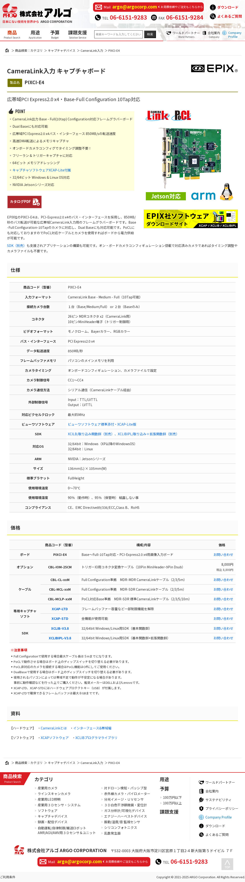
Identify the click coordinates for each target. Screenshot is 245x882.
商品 (12, 34)
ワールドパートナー (186, 35)
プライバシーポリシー (221, 808)
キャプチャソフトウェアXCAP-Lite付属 (41, 170)
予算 (55, 34)
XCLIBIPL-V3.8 (60, 638)
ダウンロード (227, 7)
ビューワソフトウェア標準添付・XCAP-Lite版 (102, 424)
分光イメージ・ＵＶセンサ (124, 799)
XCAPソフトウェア (55, 737)
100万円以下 (172, 797)
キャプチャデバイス (61, 50)
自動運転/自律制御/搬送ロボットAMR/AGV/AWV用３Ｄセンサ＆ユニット (67, 830)
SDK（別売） (17, 245)
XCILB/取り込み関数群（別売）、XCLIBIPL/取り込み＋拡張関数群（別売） (123, 433)
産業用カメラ (47, 788)
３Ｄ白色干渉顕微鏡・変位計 (125, 805)
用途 (35, 34)
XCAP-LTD (60, 608)
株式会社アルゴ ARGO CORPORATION (67, 850)
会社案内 (214, 35)
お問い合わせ (223, 554)
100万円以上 (172, 803)
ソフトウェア (47, 810)
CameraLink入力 (92, 50)
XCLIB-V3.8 (60, 628)
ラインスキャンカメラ (54, 793)
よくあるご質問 (229, 16)
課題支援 (77, 34)
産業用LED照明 (49, 799)
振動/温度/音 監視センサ (122, 821)
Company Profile (234, 34)
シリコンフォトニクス (120, 827)
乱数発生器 (112, 833)
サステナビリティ (218, 799)
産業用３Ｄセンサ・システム (59, 805)
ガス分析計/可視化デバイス (124, 810)
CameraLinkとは (54, 728)
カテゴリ (43, 779)
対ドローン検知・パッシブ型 (125, 788)
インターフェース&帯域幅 (92, 728)
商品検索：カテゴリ (29, 50)
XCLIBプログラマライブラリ (96, 737)
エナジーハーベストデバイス (125, 816)
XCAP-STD (60, 618)
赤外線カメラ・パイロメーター (127, 793)
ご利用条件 (7, 877)
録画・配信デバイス (52, 821)
